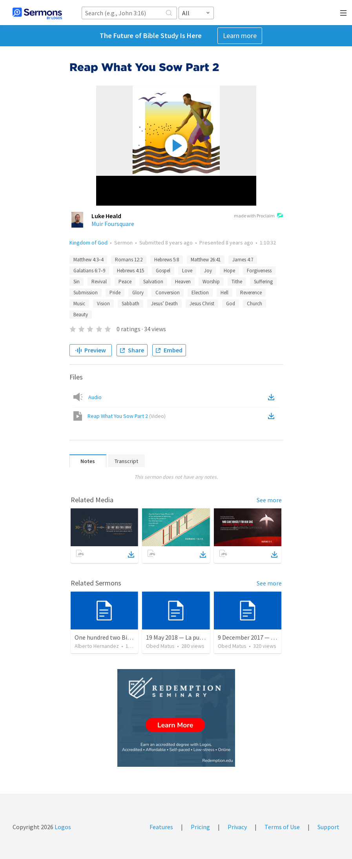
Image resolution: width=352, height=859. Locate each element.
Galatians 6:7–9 (89, 270)
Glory (138, 292)
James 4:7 (242, 259)
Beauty (80, 314)
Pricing (200, 827)
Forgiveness (259, 270)
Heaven (183, 281)
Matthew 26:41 (206, 259)
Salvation (153, 281)
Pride (114, 292)
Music (79, 303)
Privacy (237, 827)
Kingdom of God (88, 242)
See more (269, 500)
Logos (62, 827)
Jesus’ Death (164, 303)
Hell (224, 292)
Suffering (263, 281)
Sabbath (130, 303)
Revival (99, 281)
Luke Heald (106, 216)
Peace (125, 281)
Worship (211, 281)
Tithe (237, 281)
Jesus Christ (202, 303)
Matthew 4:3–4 (88, 259)
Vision (103, 303)
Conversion (167, 292)
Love (187, 270)
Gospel (163, 270)
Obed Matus (160, 645)
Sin (76, 281)
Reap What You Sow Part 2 (127, 415)
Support (328, 827)
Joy (208, 270)
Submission (85, 292)
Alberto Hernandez (97, 645)
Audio (95, 397)
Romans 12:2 (128, 259)
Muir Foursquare (112, 224)
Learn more (240, 35)
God (230, 303)
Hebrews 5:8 (166, 259)
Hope (229, 270)
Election (200, 292)
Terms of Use (282, 827)
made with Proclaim (258, 216)
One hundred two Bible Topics (115, 637)
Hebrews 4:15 (130, 270)
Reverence (251, 292)
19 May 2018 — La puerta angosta (190, 637)
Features (161, 827)
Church (254, 303)
